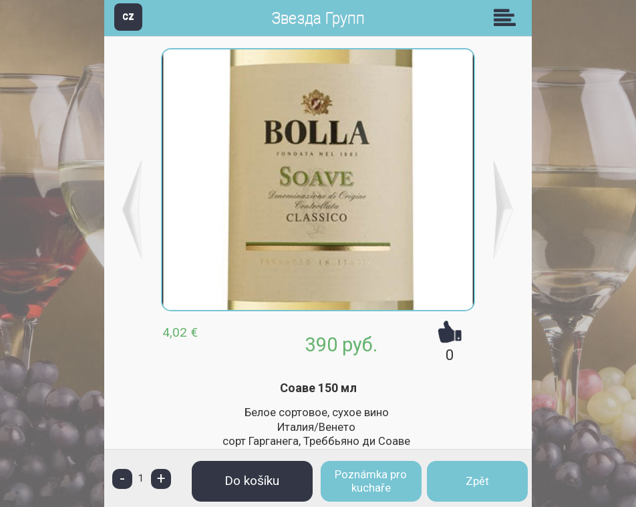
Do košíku (251, 480)
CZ (128, 16)
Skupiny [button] (508, 17)
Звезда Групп (318, 18)
